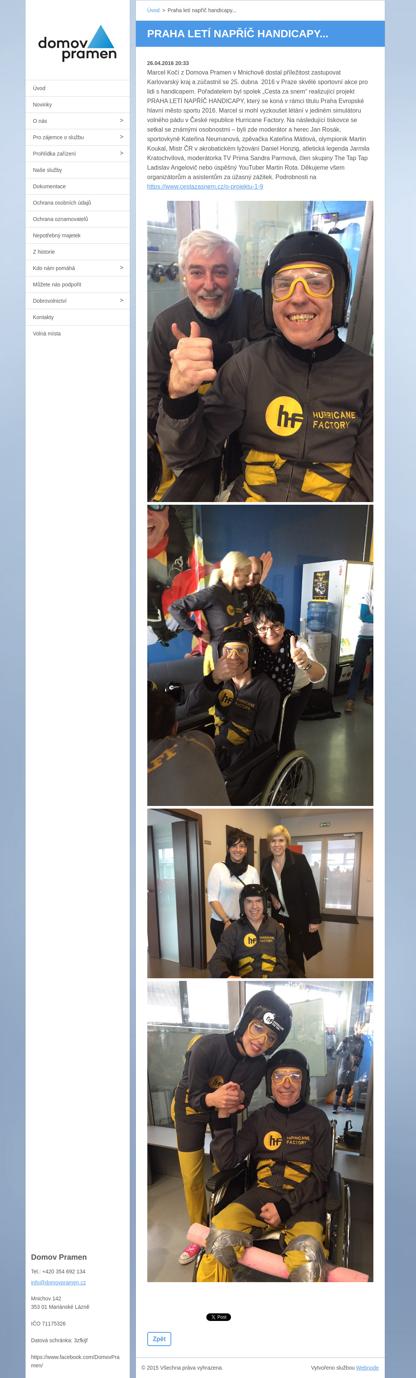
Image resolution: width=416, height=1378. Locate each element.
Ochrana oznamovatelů (60, 219)
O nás (40, 121)
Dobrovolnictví (50, 301)
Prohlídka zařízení (54, 154)
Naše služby (47, 170)
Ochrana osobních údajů (62, 203)
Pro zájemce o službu (58, 137)
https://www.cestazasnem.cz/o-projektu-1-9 (205, 186)
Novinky (42, 105)
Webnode (367, 1368)
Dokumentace (49, 186)
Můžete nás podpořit (57, 284)
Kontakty (43, 317)
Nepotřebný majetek (57, 235)
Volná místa (47, 334)
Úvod (39, 88)
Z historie (44, 252)
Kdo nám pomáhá (54, 268)
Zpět (159, 1339)
